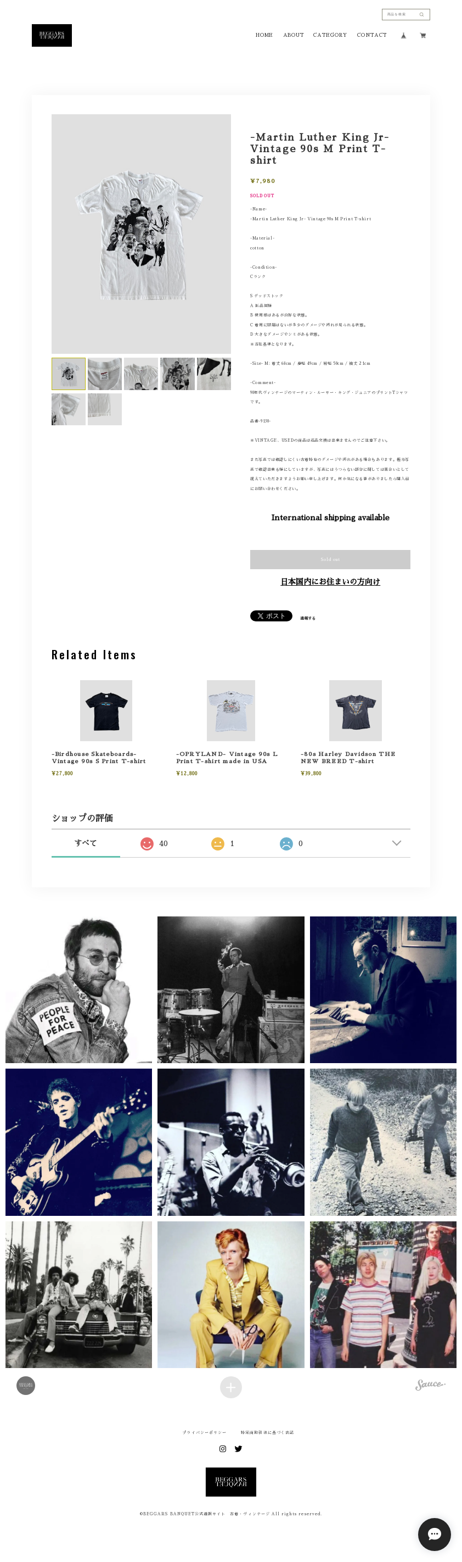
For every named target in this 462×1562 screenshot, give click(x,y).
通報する (307, 618)
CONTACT (372, 35)
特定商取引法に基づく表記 (267, 1433)
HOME (264, 35)
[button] (79, 989)
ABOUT (293, 35)
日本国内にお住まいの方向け (330, 582)
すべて (85, 843)
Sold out (330, 560)
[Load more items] (231, 1387)
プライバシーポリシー (204, 1433)
